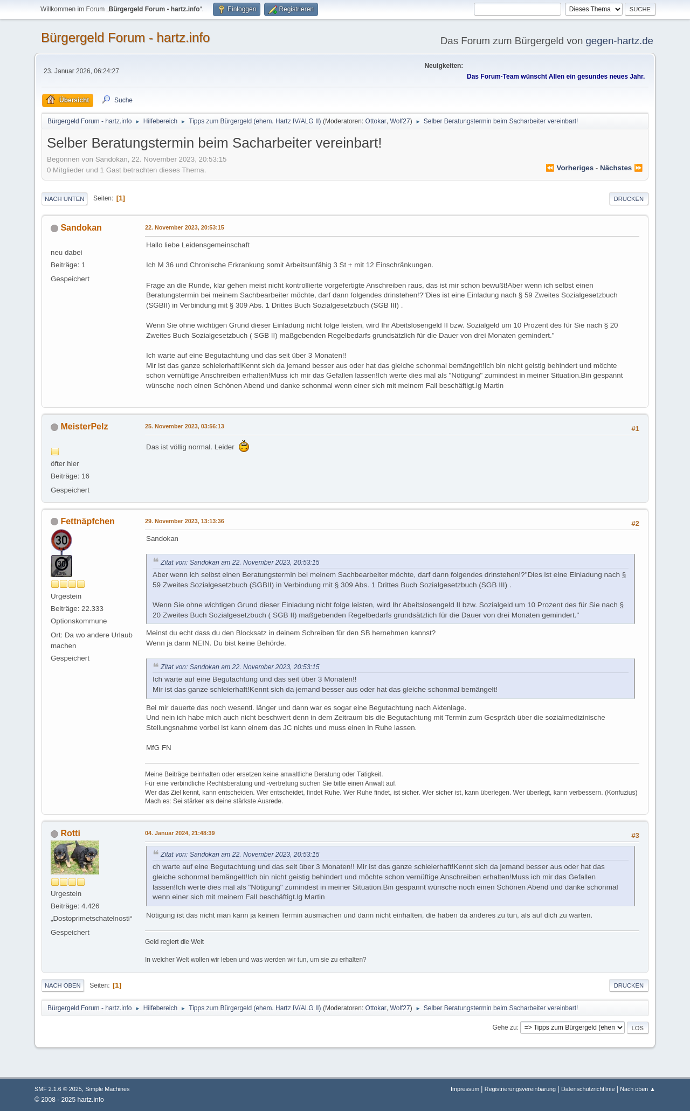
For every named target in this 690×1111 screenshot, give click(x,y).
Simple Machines (107, 1089)
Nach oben (63, 985)
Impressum (466, 1089)
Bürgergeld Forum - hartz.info (125, 37)
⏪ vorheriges (570, 168)
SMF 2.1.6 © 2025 (58, 1089)
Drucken (629, 199)
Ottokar (376, 121)
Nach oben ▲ (638, 1089)
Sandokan (80, 227)
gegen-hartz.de (619, 40)
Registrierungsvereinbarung (520, 1089)
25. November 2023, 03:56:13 (184, 426)
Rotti (70, 833)
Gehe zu (504, 1027)
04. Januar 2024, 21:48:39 (180, 833)
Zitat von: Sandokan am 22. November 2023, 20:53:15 (240, 562)
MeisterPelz (84, 426)
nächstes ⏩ (621, 168)
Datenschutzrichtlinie (588, 1089)
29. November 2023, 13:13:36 (184, 521)
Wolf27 (400, 121)
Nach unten (64, 199)
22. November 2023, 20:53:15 (184, 227)
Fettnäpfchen (87, 521)
